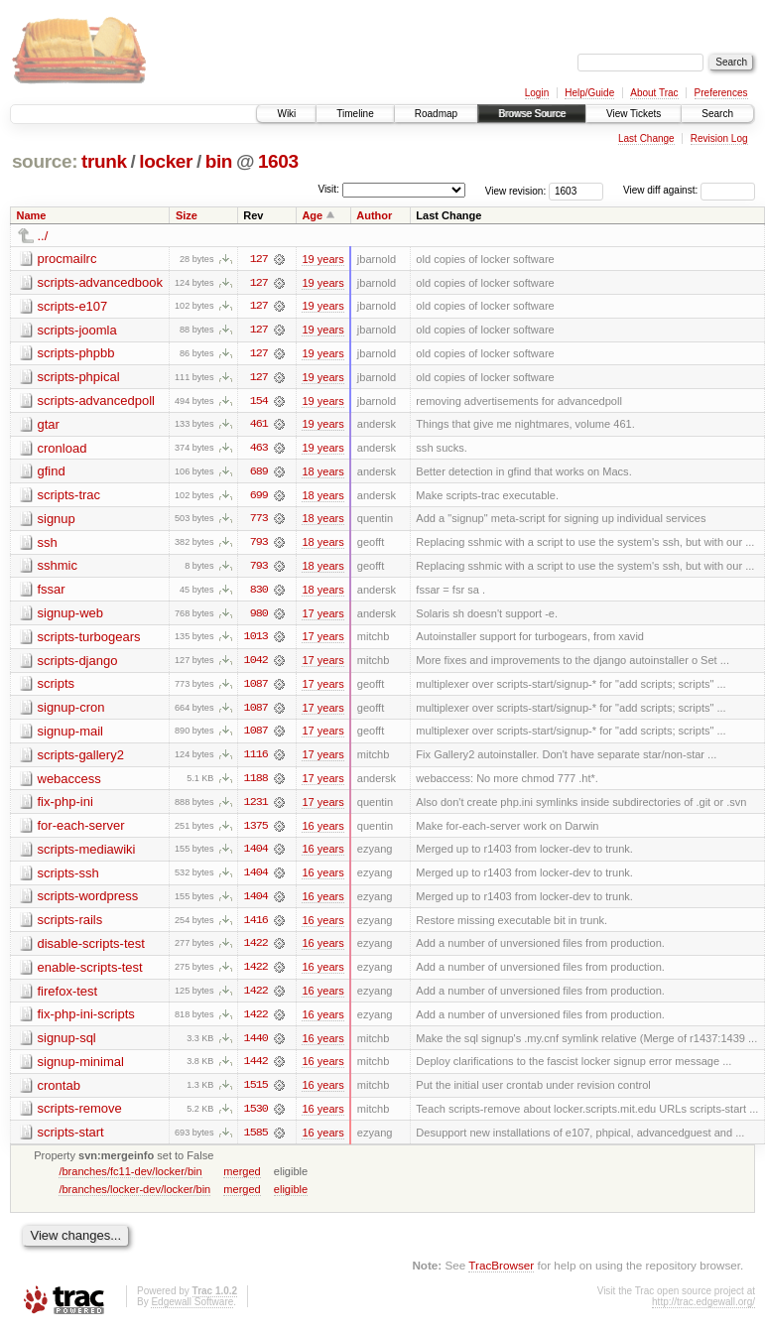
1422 (256, 950)
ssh (48, 544)
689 (259, 473)
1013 (256, 640)
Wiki (286, 113)
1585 (256, 1140)
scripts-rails (70, 925)
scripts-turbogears (89, 639)
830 (259, 593)
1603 (278, 161)
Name (32, 215)
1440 (256, 1045)
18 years (322, 473)
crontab (59, 1092)
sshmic (57, 568)
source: (44, 161)
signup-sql (67, 1044)
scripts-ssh (68, 877)
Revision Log (719, 138)
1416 (256, 926)
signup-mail (70, 735)
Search (717, 113)
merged (241, 1179)
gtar (49, 425)
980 (259, 616)
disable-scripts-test (91, 949)
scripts (56, 687)
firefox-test (68, 997)
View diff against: (689, 190)
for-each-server (81, 830)
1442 (256, 1069)
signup (56, 520)
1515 (256, 1093)
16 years (322, 831)
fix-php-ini (65, 806)
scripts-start (71, 1140)
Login (537, 92)
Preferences (721, 92)
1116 (256, 759)
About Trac (654, 92)
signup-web (71, 615)
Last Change (646, 138)
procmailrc (67, 258)
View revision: (516, 190)
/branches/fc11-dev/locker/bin (130, 1179)
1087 (256, 688)
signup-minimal (81, 1068)
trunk (104, 161)
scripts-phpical (79, 377)
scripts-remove (80, 1116)
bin (218, 161)
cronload (62, 449)
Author (374, 215)
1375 (256, 831)
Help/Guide (589, 92)
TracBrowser (501, 1273)
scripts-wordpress (88, 901)
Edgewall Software (192, 1309)
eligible (291, 1197)
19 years (322, 259)
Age (312, 215)
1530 (256, 1117)
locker (165, 161)
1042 (256, 664)
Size (186, 215)
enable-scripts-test (90, 973)
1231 (256, 807)
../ (43, 235)
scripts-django (78, 663)
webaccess (69, 782)
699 (259, 497)
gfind (51, 473)
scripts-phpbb (76, 353)
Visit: (328, 189)
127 (259, 259)
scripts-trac (69, 496)
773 (259, 521)
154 (259, 402)
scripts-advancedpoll (97, 401)
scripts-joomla (77, 330)
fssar (51, 592)
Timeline (354, 113)
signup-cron (71, 711)
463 (259, 450)
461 (259, 426)
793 (259, 545)
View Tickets (633, 113)
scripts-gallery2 (81, 758)
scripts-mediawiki (87, 854)
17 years (322, 616)
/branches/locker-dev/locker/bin (134, 1197)
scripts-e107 (73, 306)
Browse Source (532, 113)
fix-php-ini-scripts (86, 1020)
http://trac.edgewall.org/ (703, 1309)
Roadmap (436, 113)
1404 (256, 855)
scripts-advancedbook (100, 282)
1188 (256, 783)
